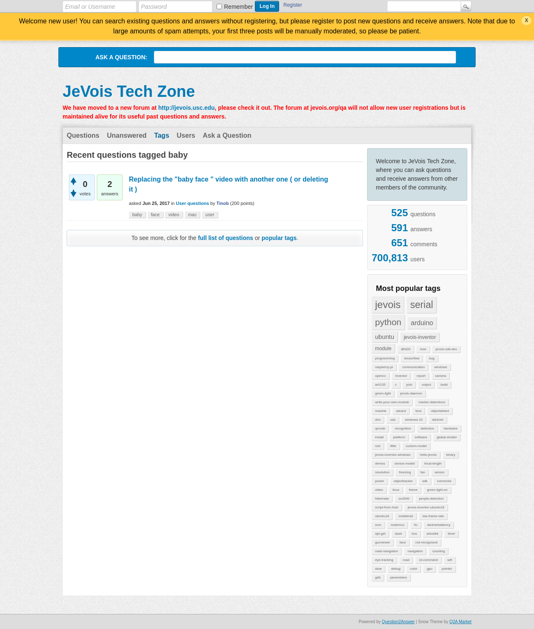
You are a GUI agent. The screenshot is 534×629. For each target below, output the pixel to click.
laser (398, 534)
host (423, 349)
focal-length (432, 463)
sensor (440, 472)
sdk (424, 481)
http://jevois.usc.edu (186, 107)
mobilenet (405, 516)
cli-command (428, 560)
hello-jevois (428, 455)
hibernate (382, 498)
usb (392, 420)
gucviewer (382, 542)
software (421, 437)
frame (413, 490)
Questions (83, 135)
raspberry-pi (384, 367)
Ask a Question (227, 135)
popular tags (279, 238)
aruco (406, 349)
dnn (377, 420)
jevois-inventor (420, 337)
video (379, 490)
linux (396, 490)
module (383, 348)
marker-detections (431, 402)
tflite (393, 446)
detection (427, 428)
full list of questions (225, 238)
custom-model (416, 446)
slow (378, 569)
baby (137, 214)
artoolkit (432, 534)
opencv (380, 376)
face (403, 542)
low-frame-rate (433, 516)
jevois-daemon (411, 393)
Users (186, 135)
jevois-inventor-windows (393, 455)
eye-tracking (384, 560)
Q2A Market (460, 621)
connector (444, 481)
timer (451, 534)
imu (414, 534)
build (444, 384)
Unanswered (126, 135)
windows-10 (414, 420)
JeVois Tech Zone (129, 91)
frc (416, 525)
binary (451, 455)
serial (421, 304)
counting (438, 551)
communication (413, 367)
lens (419, 411)
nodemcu (397, 525)
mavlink (380, 411)
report (421, 376)
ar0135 (380, 384)
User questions (192, 203)
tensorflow (411, 358)
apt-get (380, 534)
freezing (405, 472)
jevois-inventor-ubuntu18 (426, 507)
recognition (403, 428)
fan (423, 472)
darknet (437, 420)
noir (377, 446)
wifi (449, 560)
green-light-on (437, 490)
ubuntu (384, 336)
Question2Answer (398, 621)
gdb (377, 577)
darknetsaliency (439, 525)
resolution (382, 472)
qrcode (380, 428)
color (413, 569)
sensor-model (405, 463)
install (379, 437)
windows (440, 367)
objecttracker (403, 481)
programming (385, 358)
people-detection (431, 498)
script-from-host (386, 507)
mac (192, 214)
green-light (383, 393)
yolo (409, 384)
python (388, 322)
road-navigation (386, 551)
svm (378, 525)
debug (395, 569)
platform (399, 437)
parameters (398, 577)
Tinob (223, 203)
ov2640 (403, 498)
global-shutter (447, 437)
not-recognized (427, 542)
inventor (401, 376)
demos (380, 463)
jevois (387, 304)
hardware (450, 428)
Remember (238, 7)
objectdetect (440, 411)
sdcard (401, 411)
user (209, 214)
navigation (415, 551)
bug (431, 358)
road (406, 560)
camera (440, 376)
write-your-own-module (392, 402)
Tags (161, 135)
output (426, 384)
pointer (447, 569)
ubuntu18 (382, 516)
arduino (422, 322)
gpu (429, 569)
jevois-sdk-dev (446, 349)
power (379, 481)
